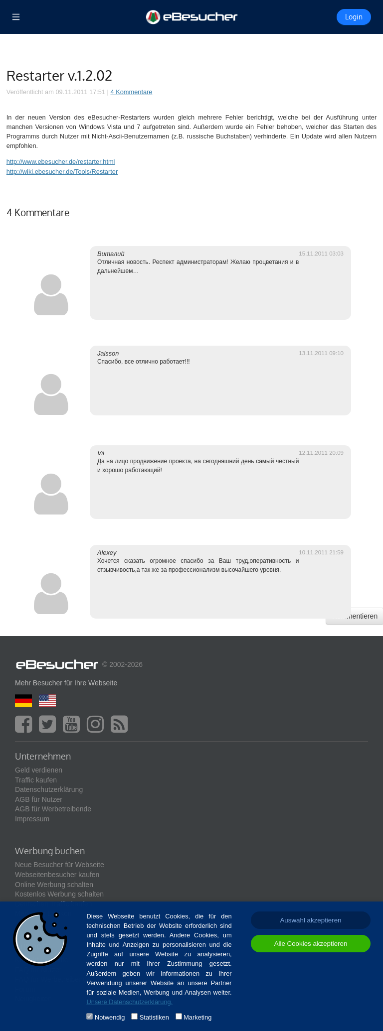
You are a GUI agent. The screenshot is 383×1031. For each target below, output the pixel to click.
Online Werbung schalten (54, 885)
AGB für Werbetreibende (53, 809)
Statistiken (154, 1017)
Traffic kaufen (36, 780)
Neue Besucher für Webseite (59, 865)
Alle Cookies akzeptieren (311, 943)
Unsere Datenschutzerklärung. (129, 1002)
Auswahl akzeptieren (310, 920)
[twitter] (50, 729)
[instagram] (98, 729)
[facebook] (26, 729)
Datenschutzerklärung (49, 789)
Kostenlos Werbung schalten (59, 894)
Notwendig (110, 1017)
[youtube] (74, 729)
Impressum (32, 819)
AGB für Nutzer (38, 799)
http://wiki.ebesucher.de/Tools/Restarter (62, 171)
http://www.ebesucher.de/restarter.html (60, 161)
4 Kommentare (132, 92)
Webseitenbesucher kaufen (57, 875)
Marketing (197, 1017)
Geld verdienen (38, 770)
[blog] (122, 729)
